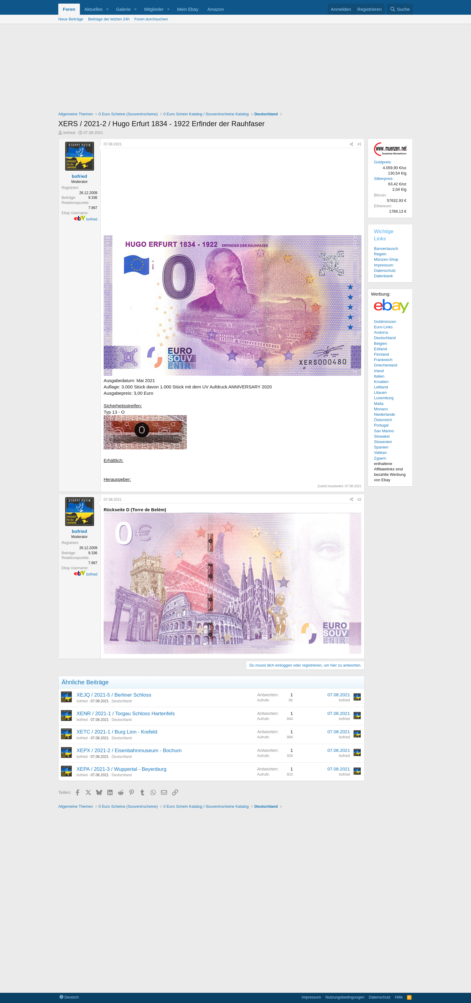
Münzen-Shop (386, 259)
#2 (359, 499)
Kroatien (381, 381)
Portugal (381, 425)
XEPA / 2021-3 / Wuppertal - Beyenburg (121, 769)
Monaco (381, 409)
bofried (69, 132)
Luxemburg (384, 398)
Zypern (380, 458)
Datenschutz (385, 270)
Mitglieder (154, 9)
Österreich (383, 420)
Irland (379, 371)
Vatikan (380, 452)
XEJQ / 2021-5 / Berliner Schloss (114, 695)
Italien (379, 376)
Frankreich (383, 359)
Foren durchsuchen (151, 19)
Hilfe (399, 997)
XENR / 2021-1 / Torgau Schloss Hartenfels (126, 713)
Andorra (381, 332)
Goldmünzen (385, 321)
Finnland (381, 354)
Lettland (381, 387)
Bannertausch (386, 248)
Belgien (380, 343)
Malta (379, 403)
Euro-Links (383, 327)
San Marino (384, 431)
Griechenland (385, 365)
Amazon (215, 9)
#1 (359, 144)
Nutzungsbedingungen (344, 997)
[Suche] (400, 9)
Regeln (380, 254)
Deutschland (122, 701)
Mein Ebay (188, 9)
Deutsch (69, 997)
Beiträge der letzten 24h (108, 19)
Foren (69, 9)
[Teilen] (351, 144)
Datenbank (383, 276)
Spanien (381, 447)
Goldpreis (382, 162)
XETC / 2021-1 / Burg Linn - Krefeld (117, 732)
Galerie (123, 9)
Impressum (383, 265)
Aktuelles (93, 9)
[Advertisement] (235, 69)
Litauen (380, 392)
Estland (380, 349)
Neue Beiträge (70, 19)
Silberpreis (383, 178)
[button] (107, 9)
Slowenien (383, 441)
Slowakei (382, 436)
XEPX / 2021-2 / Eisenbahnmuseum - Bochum (129, 750)
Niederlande (384, 414)
